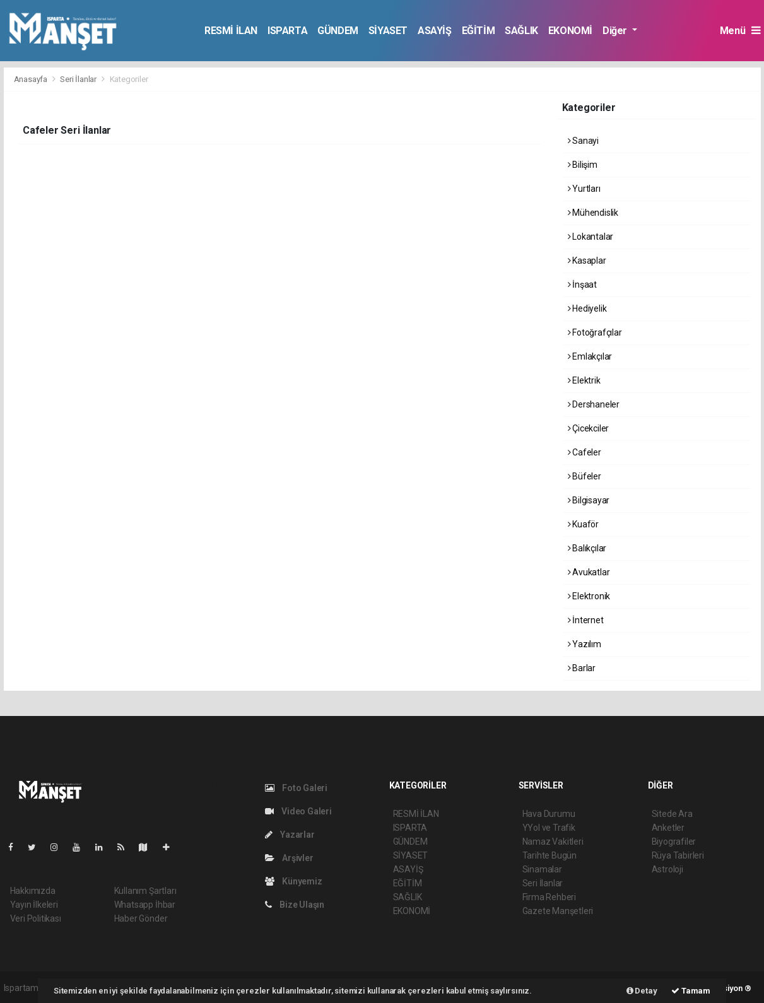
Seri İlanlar (78, 79)
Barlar (582, 668)
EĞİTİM (478, 31)
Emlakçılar (590, 356)
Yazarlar (290, 835)
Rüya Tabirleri (678, 855)
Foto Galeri (296, 788)
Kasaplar (587, 260)
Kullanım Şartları (145, 891)
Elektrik (584, 380)
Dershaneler (594, 404)
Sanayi (583, 141)
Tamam (690, 990)
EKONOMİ (570, 31)
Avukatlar (589, 572)
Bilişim (582, 165)
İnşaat (582, 284)
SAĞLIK (521, 31)
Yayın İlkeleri (34, 905)
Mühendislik (593, 213)
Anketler (668, 828)
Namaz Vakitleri (553, 841)
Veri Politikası (35, 918)
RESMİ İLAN (230, 31)
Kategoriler (129, 79)
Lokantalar (591, 237)
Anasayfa (31, 79)
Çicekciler (588, 428)
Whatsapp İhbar (144, 905)
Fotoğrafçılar (595, 332)
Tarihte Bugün (549, 855)
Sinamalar (542, 869)
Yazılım (584, 644)
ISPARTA (287, 31)
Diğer (616, 31)
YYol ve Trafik (548, 828)
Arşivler (289, 858)
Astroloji (667, 869)
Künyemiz (293, 881)
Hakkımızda (33, 891)
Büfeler (584, 476)
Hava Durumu (548, 814)
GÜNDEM (337, 31)
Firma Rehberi (549, 897)
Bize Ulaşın (295, 905)
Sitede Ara (672, 814)
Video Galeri (298, 811)
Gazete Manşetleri (558, 911)
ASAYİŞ (435, 31)
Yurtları (584, 189)
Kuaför (583, 524)
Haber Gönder (141, 918)
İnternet (586, 620)
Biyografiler (674, 841)
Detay (641, 990)
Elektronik (589, 596)
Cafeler (584, 452)
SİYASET (388, 31)
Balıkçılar (587, 548)
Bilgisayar (589, 500)
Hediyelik (587, 308)
